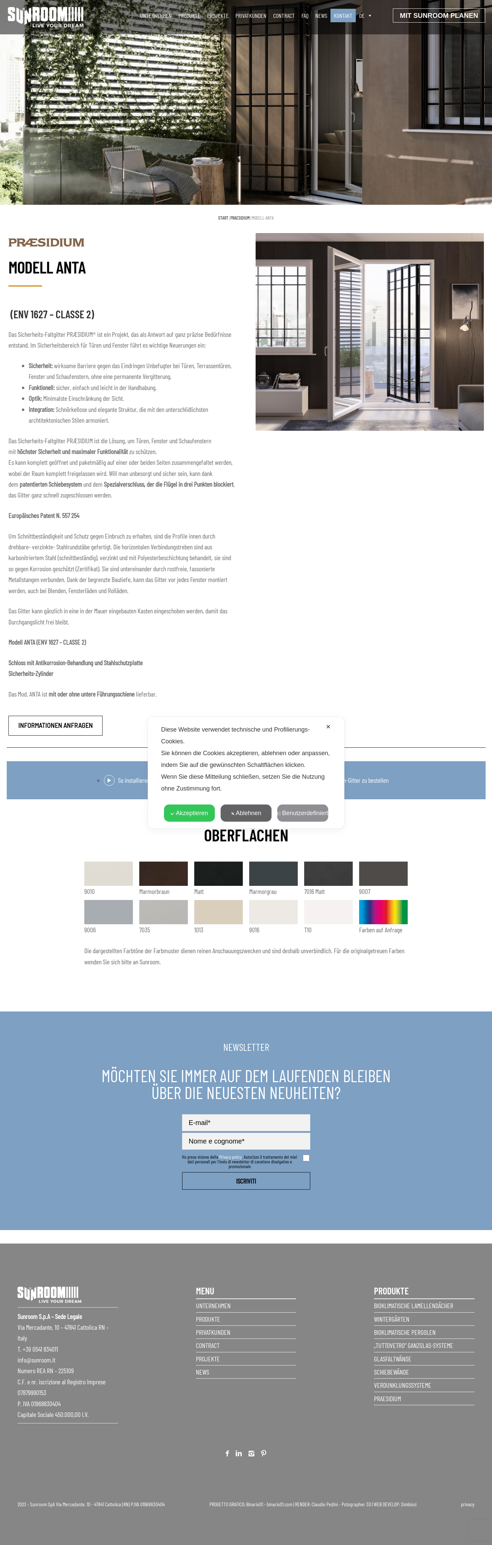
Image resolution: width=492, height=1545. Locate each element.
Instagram (251, 1454)
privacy (467, 1504)
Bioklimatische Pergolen (405, 1332)
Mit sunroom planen (439, 15)
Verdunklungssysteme (402, 1385)
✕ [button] (328, 726)
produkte (189, 15)
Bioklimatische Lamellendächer (413, 1305)
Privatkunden (250, 15)
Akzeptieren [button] (189, 812)
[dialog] (246, 772)
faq (305, 15)
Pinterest (264, 1454)
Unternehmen (213, 1305)
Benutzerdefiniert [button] (302, 812)
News (321, 15)
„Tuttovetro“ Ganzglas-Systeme (413, 1345)
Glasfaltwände (392, 1359)
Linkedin (238, 1454)
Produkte (208, 1319)
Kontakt (343, 15)
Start (223, 218)
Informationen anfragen (55, 725)
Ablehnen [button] (246, 812)
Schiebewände (391, 1372)
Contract (284, 15)
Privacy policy (230, 1157)
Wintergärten (391, 1319)
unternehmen (156, 15)
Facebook (227, 1454)
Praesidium (240, 218)
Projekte (218, 15)
